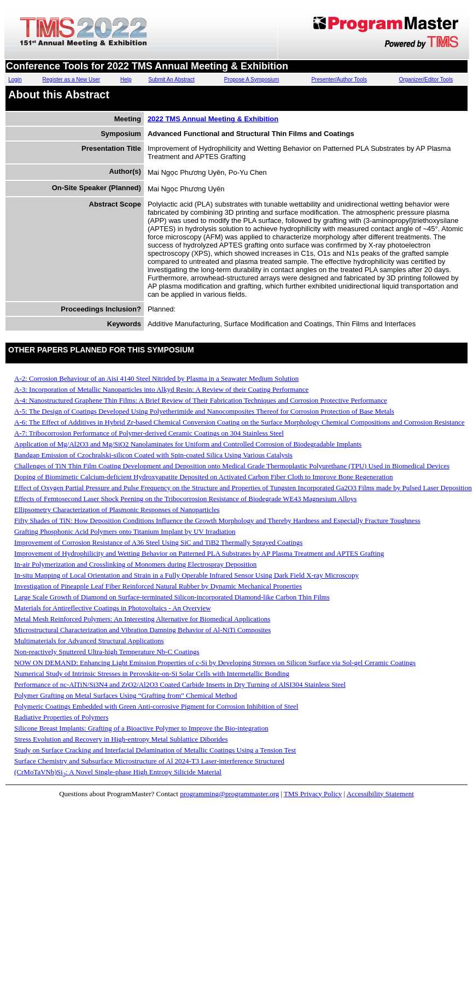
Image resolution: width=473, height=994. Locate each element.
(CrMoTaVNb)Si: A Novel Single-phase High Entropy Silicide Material (117, 772)
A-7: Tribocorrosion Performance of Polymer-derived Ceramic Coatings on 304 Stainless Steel (149, 433)
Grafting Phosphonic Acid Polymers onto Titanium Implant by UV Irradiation (125, 531)
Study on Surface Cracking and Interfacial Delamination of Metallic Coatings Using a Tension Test (155, 750)
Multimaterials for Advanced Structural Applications (89, 641)
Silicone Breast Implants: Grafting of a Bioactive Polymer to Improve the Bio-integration (141, 728)
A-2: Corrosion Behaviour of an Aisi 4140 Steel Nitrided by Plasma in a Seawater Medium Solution (156, 378)
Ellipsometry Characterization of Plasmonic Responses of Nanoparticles (116, 509)
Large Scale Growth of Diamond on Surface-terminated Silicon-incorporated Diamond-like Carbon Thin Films (172, 597)
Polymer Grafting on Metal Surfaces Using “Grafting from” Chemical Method (125, 695)
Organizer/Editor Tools (426, 80)
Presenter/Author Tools (339, 80)
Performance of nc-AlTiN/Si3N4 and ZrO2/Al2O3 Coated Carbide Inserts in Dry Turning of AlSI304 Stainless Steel (180, 684)
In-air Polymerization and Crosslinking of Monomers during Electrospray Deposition (135, 564)
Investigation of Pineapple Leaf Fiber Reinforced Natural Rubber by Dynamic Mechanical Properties (158, 586)
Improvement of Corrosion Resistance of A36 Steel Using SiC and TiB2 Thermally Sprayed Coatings (158, 542)
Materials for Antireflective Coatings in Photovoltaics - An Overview (112, 608)
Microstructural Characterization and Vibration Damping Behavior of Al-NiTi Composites (142, 630)
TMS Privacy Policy (313, 794)
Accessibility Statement (380, 794)
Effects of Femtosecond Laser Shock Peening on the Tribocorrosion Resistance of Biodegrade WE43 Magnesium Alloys (185, 499)
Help (126, 80)
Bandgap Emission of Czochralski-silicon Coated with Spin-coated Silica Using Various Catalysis (153, 455)
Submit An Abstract (171, 80)
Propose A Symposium (251, 80)
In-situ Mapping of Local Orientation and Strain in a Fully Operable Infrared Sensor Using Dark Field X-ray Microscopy (186, 575)
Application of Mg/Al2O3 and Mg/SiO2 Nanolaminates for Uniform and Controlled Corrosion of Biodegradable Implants (187, 444)
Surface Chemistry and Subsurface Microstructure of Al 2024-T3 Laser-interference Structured (149, 761)
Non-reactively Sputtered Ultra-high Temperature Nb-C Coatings (107, 652)
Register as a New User (72, 80)
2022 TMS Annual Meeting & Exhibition (213, 119)
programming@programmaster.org (229, 794)
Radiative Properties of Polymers (61, 717)
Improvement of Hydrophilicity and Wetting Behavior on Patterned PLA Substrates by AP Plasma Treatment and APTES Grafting (199, 553)
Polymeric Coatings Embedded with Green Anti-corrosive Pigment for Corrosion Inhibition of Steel (156, 706)
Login (14, 80)
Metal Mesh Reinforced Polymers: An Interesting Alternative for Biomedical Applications (142, 619)
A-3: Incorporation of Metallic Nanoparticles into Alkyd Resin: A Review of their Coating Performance (161, 389)
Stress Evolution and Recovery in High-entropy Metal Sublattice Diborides (121, 739)
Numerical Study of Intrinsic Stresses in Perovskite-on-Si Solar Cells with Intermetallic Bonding (151, 673)
